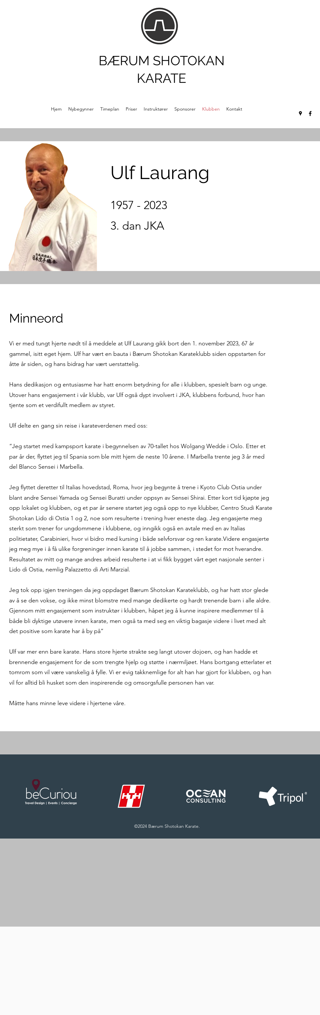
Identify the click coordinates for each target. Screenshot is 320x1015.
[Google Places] (300, 113)
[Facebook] (310, 113)
